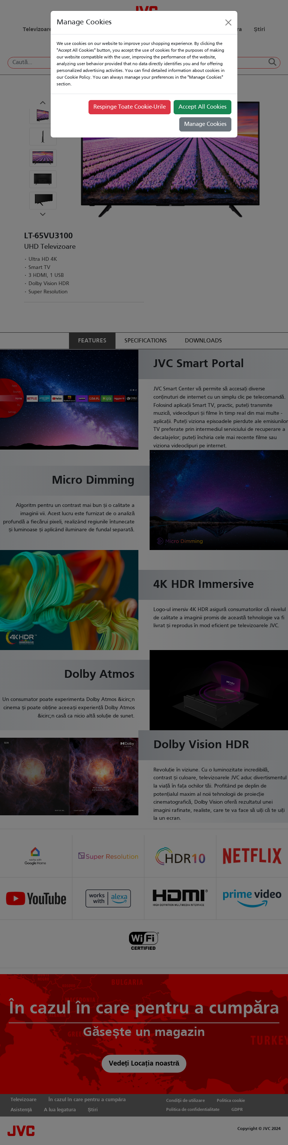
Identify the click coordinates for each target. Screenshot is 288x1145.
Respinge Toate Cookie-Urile (129, 107)
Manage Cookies (205, 124)
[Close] (228, 22)
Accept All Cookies (202, 107)
